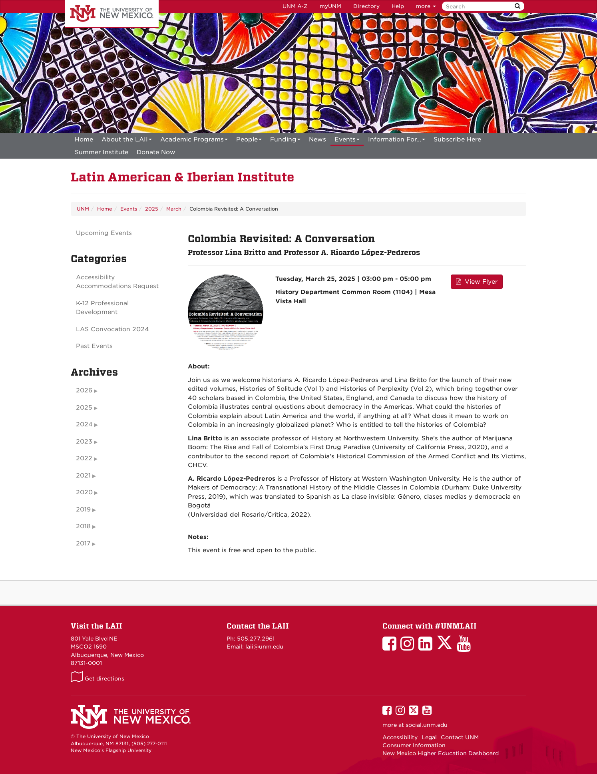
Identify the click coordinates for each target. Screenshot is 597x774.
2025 (151, 209)
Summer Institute (101, 152)
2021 (83, 475)
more (426, 6)
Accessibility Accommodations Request (117, 282)
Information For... (396, 141)
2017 (83, 543)
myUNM (330, 6)
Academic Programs (194, 141)
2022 (84, 458)
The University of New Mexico (112, 14)
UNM (83, 209)
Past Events (94, 346)
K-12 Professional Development (102, 308)
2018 (83, 526)
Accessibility (400, 737)
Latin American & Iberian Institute (182, 177)
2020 (84, 492)
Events (347, 141)
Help (398, 6)
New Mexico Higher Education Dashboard (440, 753)
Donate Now (156, 152)
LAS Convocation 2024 (112, 329)
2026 (84, 390)
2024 (84, 424)
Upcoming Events (104, 233)
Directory (366, 6)
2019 (83, 509)
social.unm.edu (427, 725)
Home (84, 139)
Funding (285, 141)
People (249, 141)
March (173, 209)
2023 (84, 441)
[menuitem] (84, 139)
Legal (429, 737)
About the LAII (126, 141)
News (317, 139)
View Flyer (476, 281)
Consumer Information (414, 745)
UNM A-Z (295, 6)
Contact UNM (460, 737)
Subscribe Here (457, 139)
